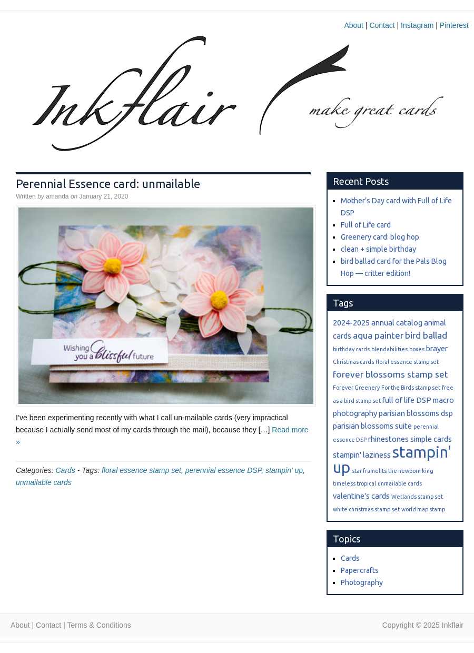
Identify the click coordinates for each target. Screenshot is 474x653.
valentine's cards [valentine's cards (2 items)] (361, 495)
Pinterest (454, 25)
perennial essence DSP (223, 470)
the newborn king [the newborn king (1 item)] (410, 471)
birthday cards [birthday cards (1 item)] (351, 349)
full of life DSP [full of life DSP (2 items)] (406, 399)
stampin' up (284, 470)
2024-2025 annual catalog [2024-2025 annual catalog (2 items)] (377, 322)
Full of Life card (366, 225)
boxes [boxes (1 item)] (416, 349)
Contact (381, 25)
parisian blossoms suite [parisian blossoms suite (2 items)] (372, 425)
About (353, 25)
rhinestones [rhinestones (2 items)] (388, 438)
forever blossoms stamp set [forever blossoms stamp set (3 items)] (390, 374)
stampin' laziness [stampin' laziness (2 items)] (362, 454)
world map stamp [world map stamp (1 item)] (423, 509)
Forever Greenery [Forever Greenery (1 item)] (356, 387)
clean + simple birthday (378, 249)
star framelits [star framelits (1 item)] (369, 471)
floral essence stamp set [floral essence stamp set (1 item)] (407, 362)
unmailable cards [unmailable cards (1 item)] (400, 483)
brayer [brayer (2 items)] (437, 348)
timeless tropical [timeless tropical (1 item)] (354, 483)
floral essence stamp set (141, 470)
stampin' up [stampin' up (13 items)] (392, 459)
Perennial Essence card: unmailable (108, 183)
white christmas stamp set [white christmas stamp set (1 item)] (366, 509)
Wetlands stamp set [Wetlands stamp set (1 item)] (417, 496)
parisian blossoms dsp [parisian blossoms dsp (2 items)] (416, 413)
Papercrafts (360, 570)
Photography (362, 582)
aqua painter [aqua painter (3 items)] (378, 335)
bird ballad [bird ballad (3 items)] (426, 335)
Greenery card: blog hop (380, 237)
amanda (57, 196)
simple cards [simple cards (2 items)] (431, 438)
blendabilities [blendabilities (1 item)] (389, 349)
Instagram (417, 25)
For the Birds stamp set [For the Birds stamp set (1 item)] (410, 387)
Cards (65, 470)
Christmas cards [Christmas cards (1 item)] (353, 362)
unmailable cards (44, 482)
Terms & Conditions (99, 625)
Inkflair (253, 98)
